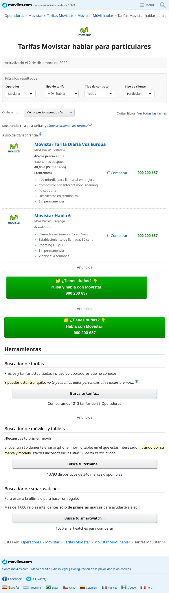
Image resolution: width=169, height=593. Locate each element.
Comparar (117, 172)
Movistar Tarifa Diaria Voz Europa (70, 144)
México (128, 587)
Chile (69, 587)
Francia (109, 587)
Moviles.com (17, 561)
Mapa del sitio (40, 569)
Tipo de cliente (135, 86)
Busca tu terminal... (84, 464)
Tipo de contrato (97, 86)
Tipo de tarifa (54, 86)
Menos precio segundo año (49, 112)
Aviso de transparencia (22, 135)
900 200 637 (148, 173)
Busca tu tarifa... (84, 393)
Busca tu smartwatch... (84, 518)
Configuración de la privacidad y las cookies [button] (101, 569)
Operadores (14, 15)
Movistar (35, 15)
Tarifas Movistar (60, 15)
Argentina (32, 587)
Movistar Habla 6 (52, 216)
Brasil (52, 587)
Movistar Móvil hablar (95, 15)
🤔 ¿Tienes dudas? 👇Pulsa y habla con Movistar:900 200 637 (77, 287)
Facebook (12, 579)
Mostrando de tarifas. (47, 125)
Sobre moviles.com (15, 569)
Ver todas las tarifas (152, 113)
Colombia (88, 587)
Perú (146, 587)
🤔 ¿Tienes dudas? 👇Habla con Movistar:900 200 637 (85, 326)
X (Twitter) (36, 579)
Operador (12, 86)
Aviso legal (60, 569)
